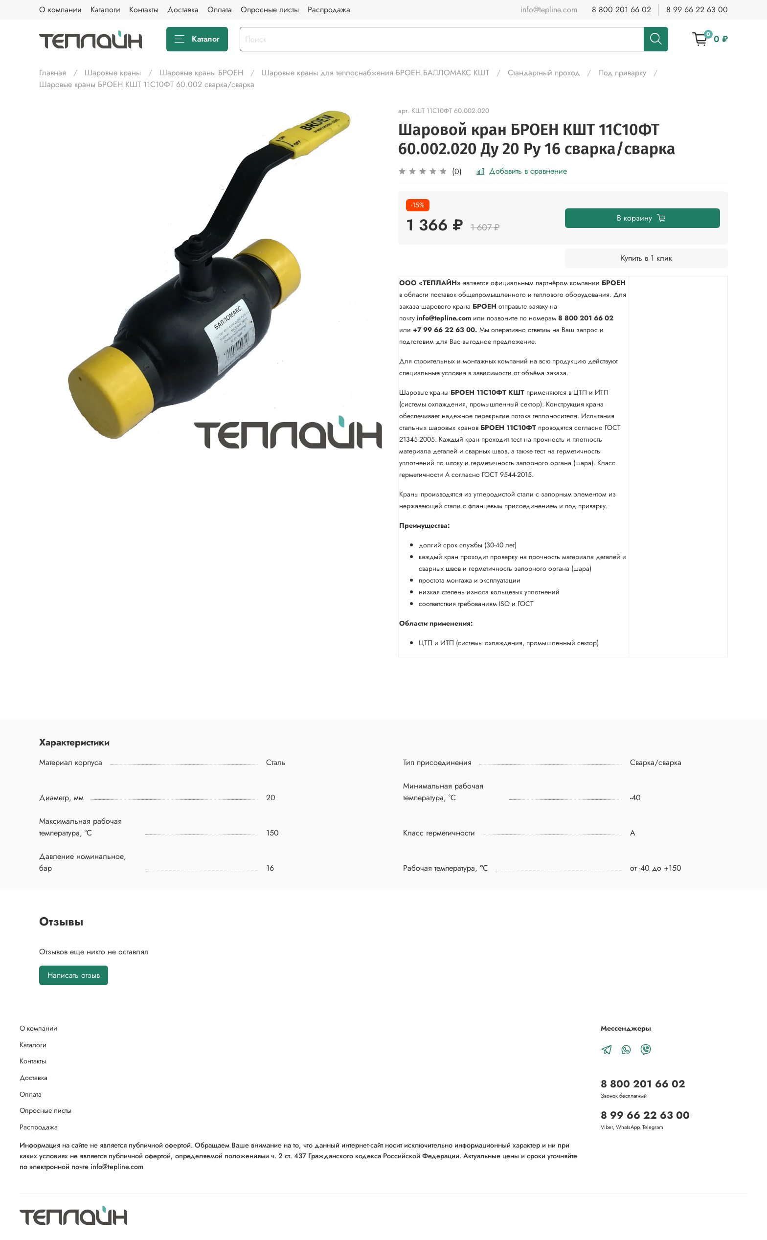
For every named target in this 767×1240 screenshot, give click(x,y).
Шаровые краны (113, 72)
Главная (52, 72)
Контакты (143, 9)
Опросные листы (270, 9)
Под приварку (622, 72)
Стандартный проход (544, 72)
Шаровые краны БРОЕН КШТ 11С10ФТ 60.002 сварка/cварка (146, 84)
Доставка (183, 9)
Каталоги (105, 9)
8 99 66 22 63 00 (697, 9)
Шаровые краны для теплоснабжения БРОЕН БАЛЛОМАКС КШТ (375, 72)
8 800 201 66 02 (621, 9)
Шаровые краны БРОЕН (201, 72)
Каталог (197, 39)
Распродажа (329, 9)
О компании (60, 9)
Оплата (219, 9)
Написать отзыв (73, 975)
